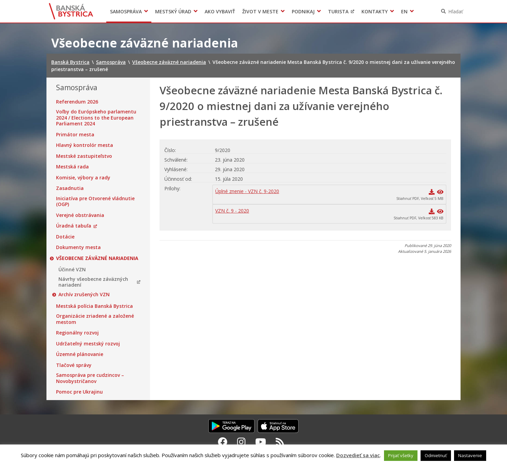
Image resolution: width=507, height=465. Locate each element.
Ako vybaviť (220, 11)
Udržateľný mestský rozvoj (88, 344)
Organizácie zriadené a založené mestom (95, 319)
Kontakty (374, 11)
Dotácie (65, 237)
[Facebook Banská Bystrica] (223, 441)
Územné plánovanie (79, 354)
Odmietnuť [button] (436, 455)
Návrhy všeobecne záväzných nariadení (93, 282)
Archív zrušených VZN (84, 294)
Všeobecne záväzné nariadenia (97, 258)
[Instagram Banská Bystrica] (241, 441)
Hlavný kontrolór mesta (84, 145)
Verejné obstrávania (80, 215)
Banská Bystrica (71, 11)
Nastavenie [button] (470, 455)
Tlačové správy (74, 365)
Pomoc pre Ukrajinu (79, 392)
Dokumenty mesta (78, 247)
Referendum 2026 (77, 102)
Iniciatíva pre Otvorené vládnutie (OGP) (95, 201)
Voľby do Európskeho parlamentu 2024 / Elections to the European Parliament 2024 (96, 118)
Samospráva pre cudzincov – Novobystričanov (90, 378)
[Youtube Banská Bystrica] (260, 441)
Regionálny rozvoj (77, 333)
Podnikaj (303, 11)
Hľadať (455, 11)
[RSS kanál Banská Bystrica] (280, 441)
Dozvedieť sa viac (358, 455)
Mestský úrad (173, 11)
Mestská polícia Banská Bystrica (94, 306)
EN (404, 11)
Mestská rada (72, 167)
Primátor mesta (75, 135)
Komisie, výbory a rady (83, 178)
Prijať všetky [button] (400, 455)
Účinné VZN (72, 269)
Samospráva (126, 11)
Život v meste (260, 11)
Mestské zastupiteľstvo (84, 156)
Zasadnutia (70, 188)
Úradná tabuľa (73, 226)
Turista (338, 11)
